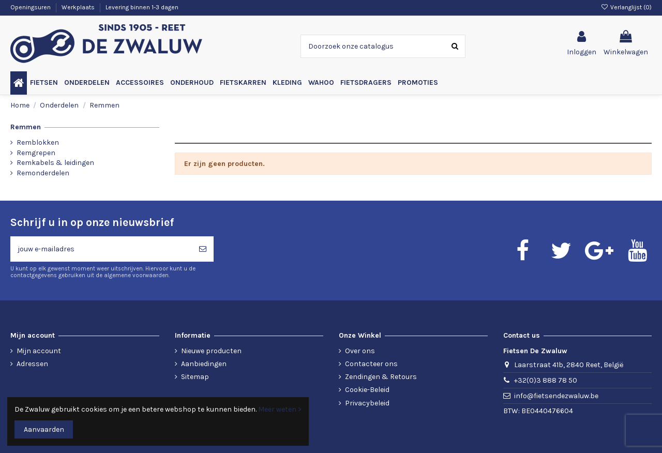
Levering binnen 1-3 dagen (142, 7)
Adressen (32, 363)
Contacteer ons (371, 363)
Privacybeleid (367, 403)
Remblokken (38, 142)
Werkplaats (79, 7)
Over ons (360, 350)
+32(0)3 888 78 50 (545, 380)
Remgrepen (36, 152)
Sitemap (195, 376)
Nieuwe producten (211, 350)
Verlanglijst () (626, 7)
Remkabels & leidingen (55, 162)
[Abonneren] (203, 249)
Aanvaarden (44, 429)
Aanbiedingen (204, 363)
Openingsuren (31, 7)
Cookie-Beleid (367, 389)
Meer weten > (280, 409)
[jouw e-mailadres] (101, 249)
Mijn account (39, 350)
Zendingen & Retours (381, 376)
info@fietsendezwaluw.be (556, 395)
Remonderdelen (43, 173)
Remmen (25, 127)
